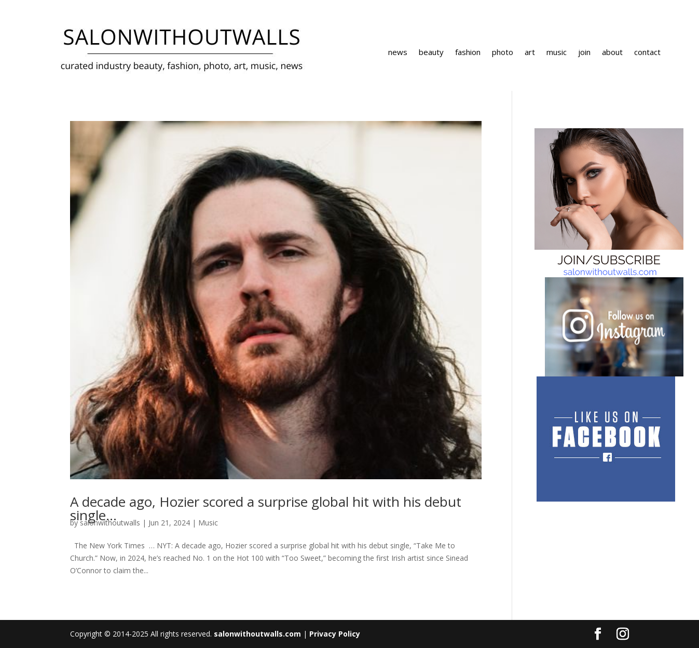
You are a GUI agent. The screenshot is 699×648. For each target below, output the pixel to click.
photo (502, 52)
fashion (468, 52)
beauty (431, 52)
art (530, 52)
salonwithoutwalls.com (257, 634)
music (556, 52)
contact (647, 52)
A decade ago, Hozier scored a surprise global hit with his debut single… (265, 508)
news (397, 52)
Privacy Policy (334, 634)
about (612, 52)
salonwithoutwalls (110, 523)
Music (208, 523)
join (584, 52)
